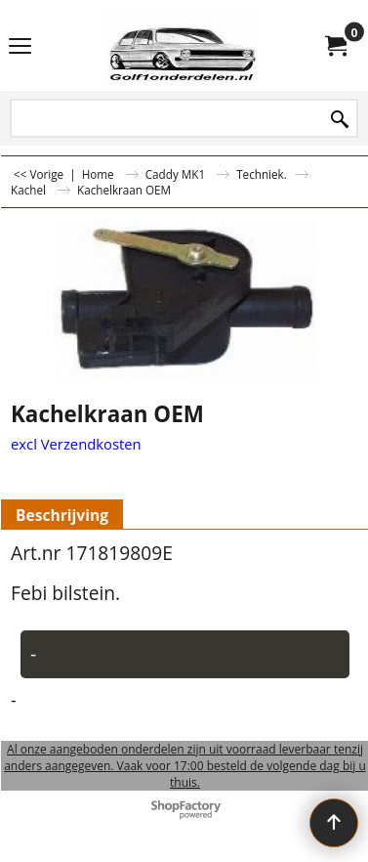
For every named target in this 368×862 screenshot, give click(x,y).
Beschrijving (62, 515)
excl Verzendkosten (76, 443)
